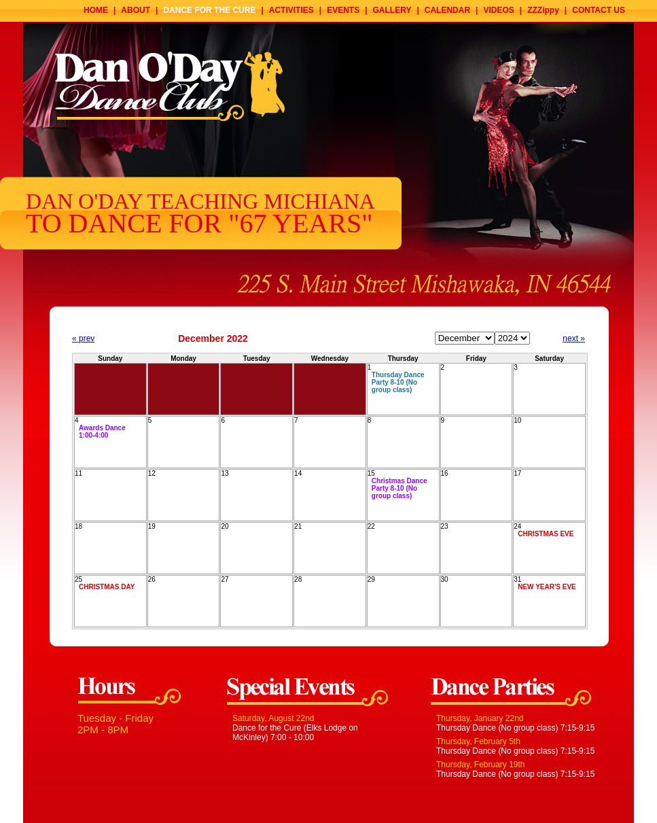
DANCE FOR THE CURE (209, 10)
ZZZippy (543, 10)
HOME (96, 10)
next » (574, 338)
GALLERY (392, 10)
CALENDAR (447, 10)
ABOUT (135, 10)
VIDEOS (498, 10)
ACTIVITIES (291, 10)
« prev (83, 338)
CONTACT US (598, 10)
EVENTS (343, 10)
